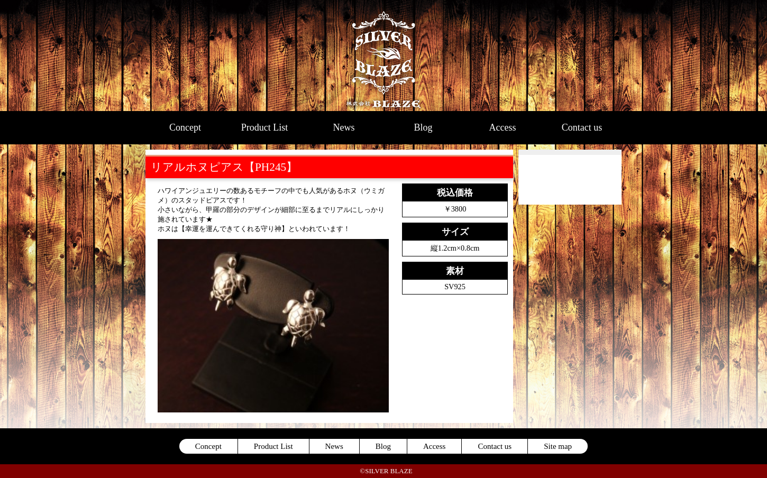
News (344, 127)
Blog (423, 127)
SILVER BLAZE (383, 55)
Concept (185, 127)
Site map (558, 446)
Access (502, 127)
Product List (264, 127)
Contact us (582, 127)
